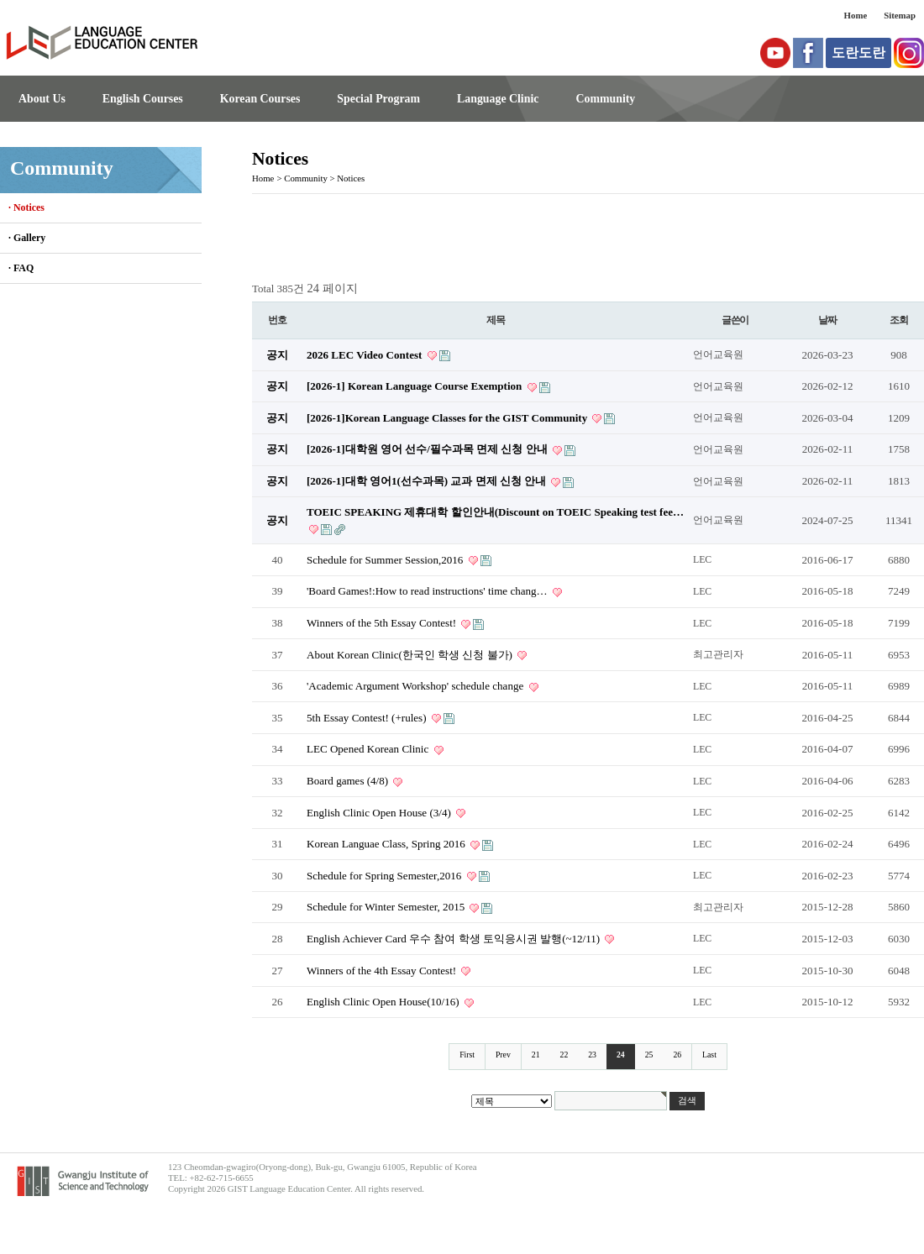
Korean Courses (260, 98)
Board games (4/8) (349, 780)
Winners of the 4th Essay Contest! (383, 970)
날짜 (827, 320)
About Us (42, 98)
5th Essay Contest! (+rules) (368, 717)
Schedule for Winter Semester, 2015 (387, 906)
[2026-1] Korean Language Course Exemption (416, 386)
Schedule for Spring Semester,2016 (386, 875)
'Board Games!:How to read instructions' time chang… (428, 591)
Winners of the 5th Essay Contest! (383, 623)
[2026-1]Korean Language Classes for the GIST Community (448, 418)
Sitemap (900, 15)
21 (536, 1054)
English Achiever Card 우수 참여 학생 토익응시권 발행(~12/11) (454, 938)
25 (649, 1054)
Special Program (378, 98)
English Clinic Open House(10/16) (384, 1001)
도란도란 (858, 52)
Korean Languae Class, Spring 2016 (387, 843)
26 (677, 1054)
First (467, 1054)
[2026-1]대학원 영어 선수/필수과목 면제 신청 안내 (428, 449)
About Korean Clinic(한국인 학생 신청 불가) (411, 654)
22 (564, 1054)
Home (856, 15)
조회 (899, 320)
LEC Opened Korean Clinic (369, 748)
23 (592, 1054)
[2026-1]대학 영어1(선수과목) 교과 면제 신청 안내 (428, 481)
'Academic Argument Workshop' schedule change (417, 685)
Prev (503, 1054)
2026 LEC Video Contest (366, 355)
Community (605, 98)
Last (709, 1054)
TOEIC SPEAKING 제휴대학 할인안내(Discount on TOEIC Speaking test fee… (495, 512)
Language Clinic (497, 98)
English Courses (142, 98)
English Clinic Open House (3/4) (380, 812)
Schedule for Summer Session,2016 (386, 560)
